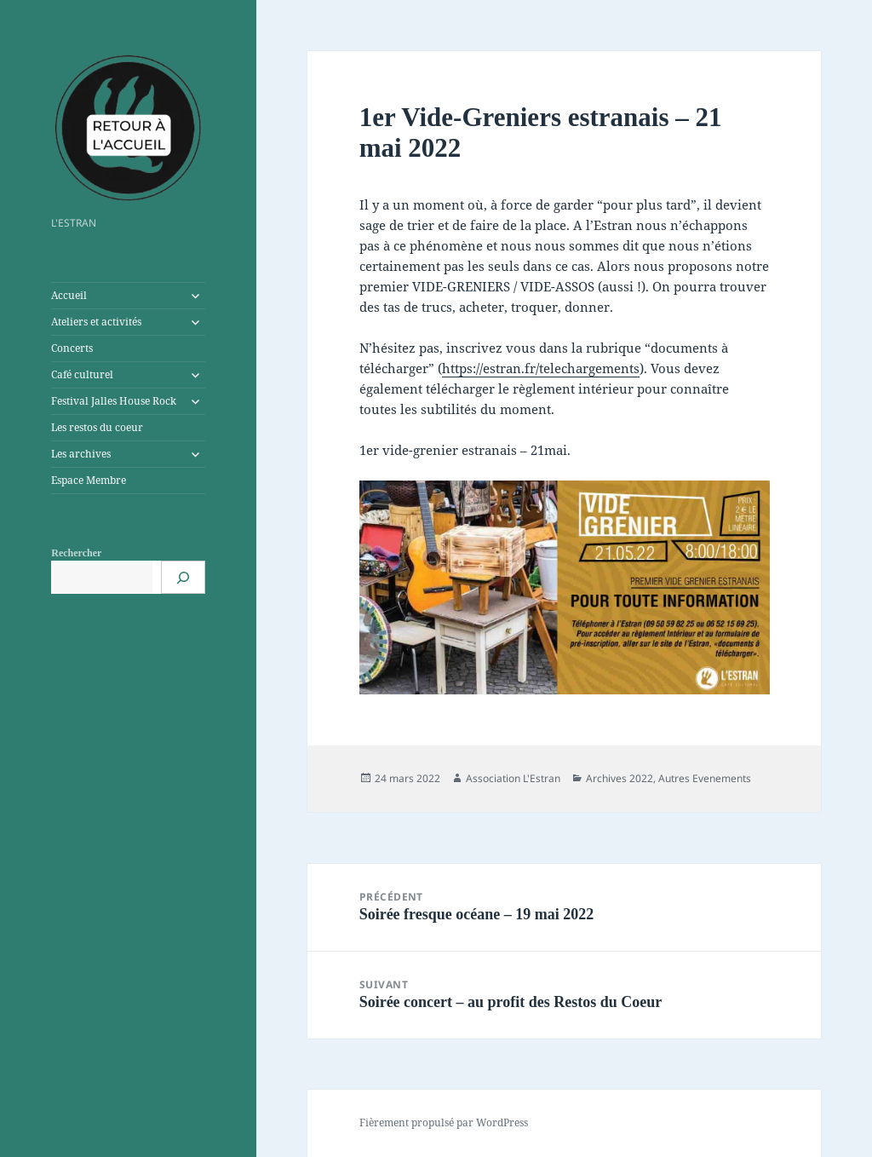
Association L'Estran (513, 778)
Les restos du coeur (97, 427)
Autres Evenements (704, 778)
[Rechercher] (183, 577)
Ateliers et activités (96, 321)
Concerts (72, 348)
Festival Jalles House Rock (113, 401)
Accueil (69, 295)
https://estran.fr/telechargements (541, 368)
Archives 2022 (619, 778)
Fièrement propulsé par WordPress (443, 1122)
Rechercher (76, 553)
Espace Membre (88, 480)
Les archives (81, 453)
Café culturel (82, 374)
